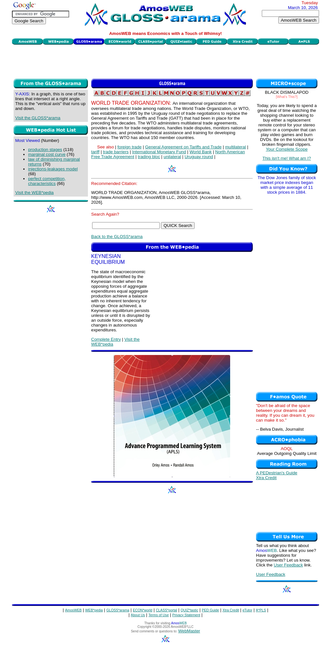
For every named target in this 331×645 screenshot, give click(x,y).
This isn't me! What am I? (286, 158)
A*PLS (261, 610)
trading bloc (149, 156)
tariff (95, 151)
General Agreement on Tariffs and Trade (183, 147)
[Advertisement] (165, 60)
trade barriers (116, 151)
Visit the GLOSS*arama (37, 117)
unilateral (172, 156)
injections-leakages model (53, 169)
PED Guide (210, 610)
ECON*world (142, 610)
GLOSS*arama (117, 610)
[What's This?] (287, 97)
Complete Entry (106, 339)
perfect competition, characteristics (47, 181)
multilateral (235, 147)
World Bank (200, 151)
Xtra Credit (266, 477)
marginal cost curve (47, 154)
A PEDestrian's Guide (276, 472)
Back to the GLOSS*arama (117, 236)
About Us (138, 615)
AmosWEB (73, 610)
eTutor (247, 610)
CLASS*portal (166, 610)
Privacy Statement (186, 615)
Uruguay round (199, 156)
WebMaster (189, 631)
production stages (45, 149)
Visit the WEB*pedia (34, 192)
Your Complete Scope (286, 149)
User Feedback (288, 565)
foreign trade (129, 147)
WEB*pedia (94, 610)
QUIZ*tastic (189, 610)
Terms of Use (158, 615)
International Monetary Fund (159, 151)
